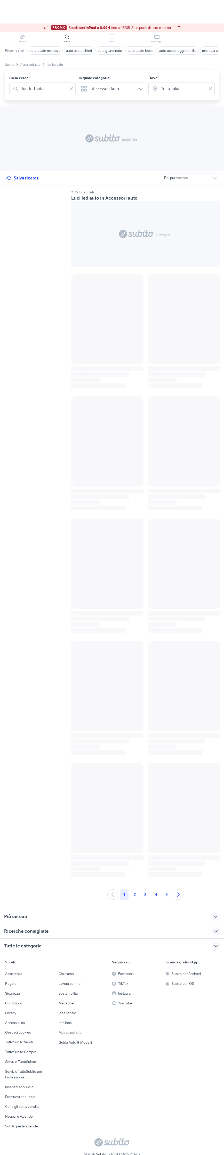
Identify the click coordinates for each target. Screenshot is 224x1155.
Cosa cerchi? (20, 78)
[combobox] (43, 89)
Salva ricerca (22, 178)
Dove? (153, 78)
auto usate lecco (141, 50)
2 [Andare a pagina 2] (135, 894)
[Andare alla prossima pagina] (178, 894)
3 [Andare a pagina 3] (145, 894)
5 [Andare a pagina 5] (166, 894)
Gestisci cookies (18, 1032)
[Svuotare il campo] (71, 89)
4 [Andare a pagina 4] (156, 894)
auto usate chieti (79, 50)
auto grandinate (110, 50)
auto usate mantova (45, 50)
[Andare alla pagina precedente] (112, 894)
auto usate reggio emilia (177, 50)
